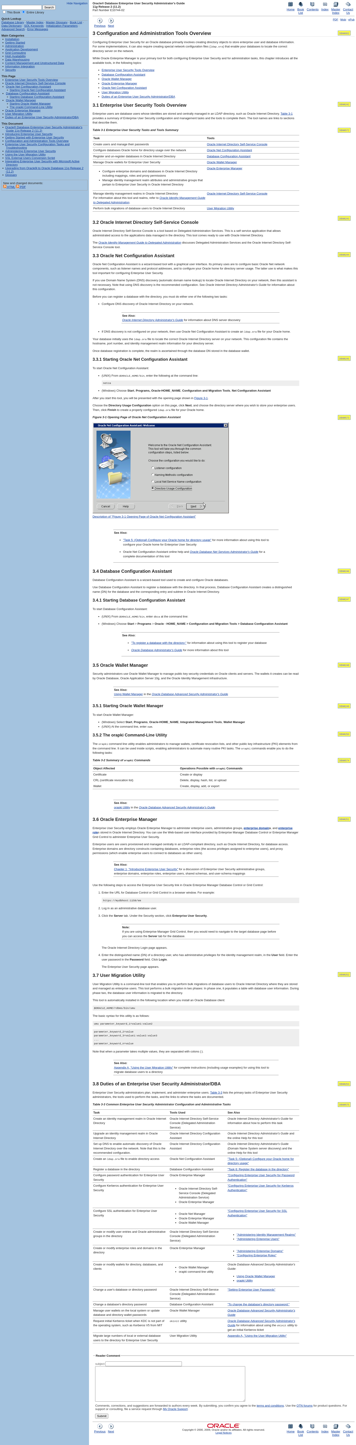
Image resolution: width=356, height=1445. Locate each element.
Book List (76, 22)
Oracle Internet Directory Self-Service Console (237, 144)
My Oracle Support (175, 1416)
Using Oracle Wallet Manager (256, 1276)
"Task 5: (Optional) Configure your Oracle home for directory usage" (167, 540)
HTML (9, 187)
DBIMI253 (344, 1084)
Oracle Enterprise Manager (119, 83)
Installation (12, 39)
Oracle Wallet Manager (117, 79)
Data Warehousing (17, 59)
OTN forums (305, 1412)
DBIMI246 (344, 571)
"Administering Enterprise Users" (258, 1239)
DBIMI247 (344, 599)
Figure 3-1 (201, 398)
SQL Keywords (34, 25)
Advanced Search (13, 29)
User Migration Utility (115, 92)
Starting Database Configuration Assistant (37, 97)
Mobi (343, 19)
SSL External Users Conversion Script (30, 158)
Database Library (13, 22)
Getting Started (15, 42)
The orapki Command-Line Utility (31, 107)
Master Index (34, 22)
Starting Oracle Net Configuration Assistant (38, 90)
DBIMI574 (344, 760)
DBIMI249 (344, 706)
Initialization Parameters (62, 25)
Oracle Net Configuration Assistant (124, 87)
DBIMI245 (344, 359)
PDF (335, 19)
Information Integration (20, 66)
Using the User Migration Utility (25, 154)
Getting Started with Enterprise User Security (34, 137)
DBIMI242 (344, 104)
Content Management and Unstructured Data (34, 63)
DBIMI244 (344, 255)
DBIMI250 (344, 734)
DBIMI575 (344, 1105)
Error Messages (37, 29)
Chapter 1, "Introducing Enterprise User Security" (146, 869)
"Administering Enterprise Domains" (260, 1251)
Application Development (21, 49)
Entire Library (35, 12)
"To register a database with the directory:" (158, 643)
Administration (14, 46)
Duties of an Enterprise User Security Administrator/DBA (138, 96)
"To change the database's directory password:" (258, 1304)
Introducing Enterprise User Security (29, 134)
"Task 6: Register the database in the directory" (258, 1169)
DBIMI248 (344, 665)
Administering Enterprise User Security (30, 151)
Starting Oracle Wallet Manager (30, 103)
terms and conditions (270, 1412)
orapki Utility (122, 807)
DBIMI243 (344, 218)
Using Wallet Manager (128, 694)
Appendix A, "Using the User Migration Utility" (143, 1067)
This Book (13, 12)
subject (99, 1364)
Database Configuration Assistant (123, 74)
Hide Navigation (77, 3)
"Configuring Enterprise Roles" (256, 1255)
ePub (351, 19)
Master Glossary (56, 22)
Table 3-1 (287, 113)
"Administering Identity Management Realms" (266, 1234)
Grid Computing (15, 52)
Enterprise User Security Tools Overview (128, 70)
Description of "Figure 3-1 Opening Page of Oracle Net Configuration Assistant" (144, 516)
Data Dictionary (12, 25)
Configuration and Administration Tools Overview (37, 141)
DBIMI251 (344, 819)
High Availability (15, 56)
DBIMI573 (344, 418)
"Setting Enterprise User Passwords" (251, 1289)
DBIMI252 (344, 974)
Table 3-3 (216, 1092)
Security (10, 70)
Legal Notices (223, 1439)
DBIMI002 (344, 33)
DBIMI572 (344, 130)
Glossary (11, 175)
